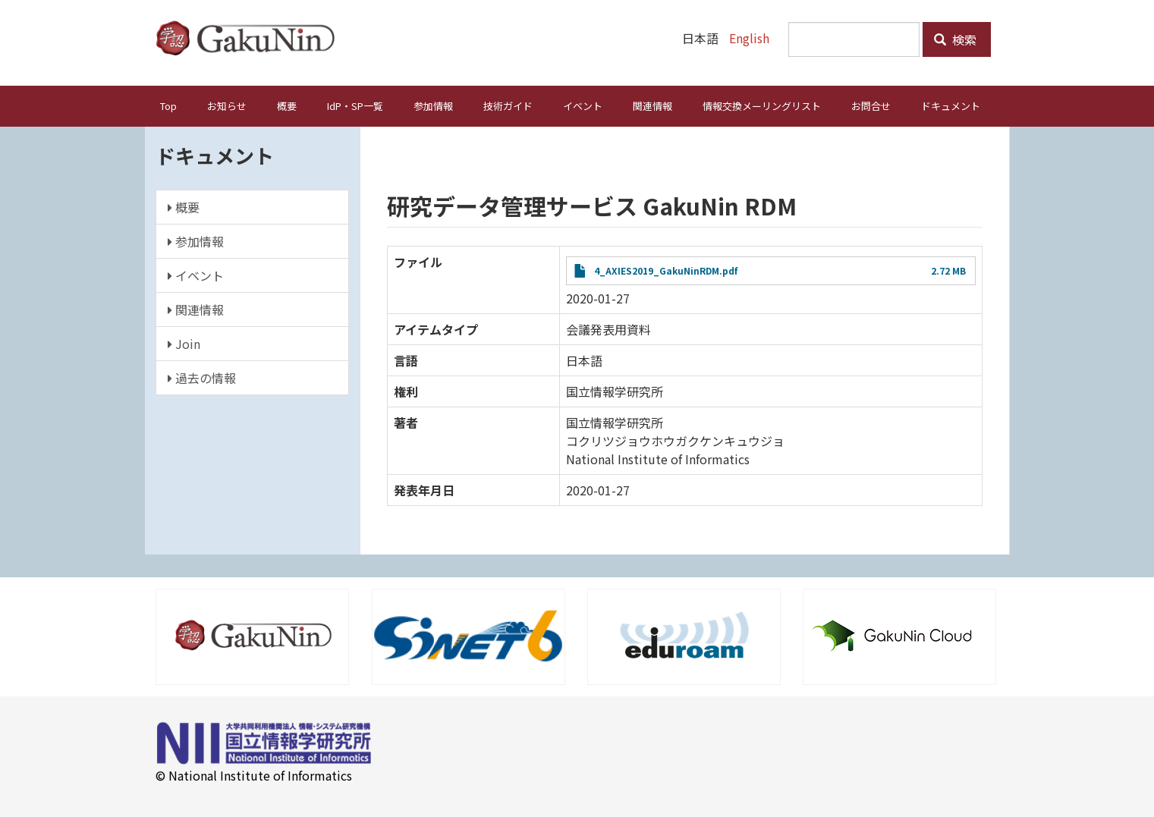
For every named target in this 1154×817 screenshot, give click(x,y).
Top (168, 105)
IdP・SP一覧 (355, 105)
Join (184, 343)
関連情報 (652, 105)
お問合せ (871, 105)
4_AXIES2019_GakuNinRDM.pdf (665, 269)
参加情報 (433, 105)
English (749, 38)
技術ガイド (508, 105)
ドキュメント (950, 105)
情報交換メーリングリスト (762, 105)
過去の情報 (202, 377)
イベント (582, 105)
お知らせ (227, 105)
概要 (287, 105)
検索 (955, 39)
